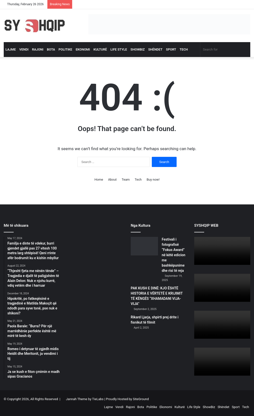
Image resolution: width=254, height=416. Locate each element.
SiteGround (141, 399)
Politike (65, 49)
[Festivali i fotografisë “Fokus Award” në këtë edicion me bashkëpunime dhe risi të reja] (144, 246)
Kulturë (100, 49)
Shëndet (155, 49)
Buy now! (153, 179)
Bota (51, 49)
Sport (171, 49)
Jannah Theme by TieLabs (84, 399)
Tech (184, 49)
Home (99, 179)
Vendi (24, 49)
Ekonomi (83, 49)
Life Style (118, 49)
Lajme (10, 49)
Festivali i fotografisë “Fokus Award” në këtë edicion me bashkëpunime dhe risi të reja (173, 255)
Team (126, 179)
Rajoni (37, 49)
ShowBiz (137, 49)
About (112, 179)
